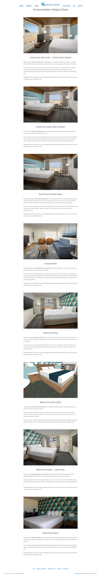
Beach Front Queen (50, 533)
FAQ (74, 6)
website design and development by (81, 573)
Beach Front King (51, 333)
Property (29, 6)
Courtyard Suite (50, 263)
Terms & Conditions (40, 569)
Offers (37, 6)
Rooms (21, 6)
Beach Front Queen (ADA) (50, 402)
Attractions (66, 6)
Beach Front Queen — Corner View (50, 469)
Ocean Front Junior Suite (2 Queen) (50, 127)
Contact (80, 6)
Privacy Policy (52, 569)
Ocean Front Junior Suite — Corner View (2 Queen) (50, 57)
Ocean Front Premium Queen (50, 194)
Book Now (66, 569)
